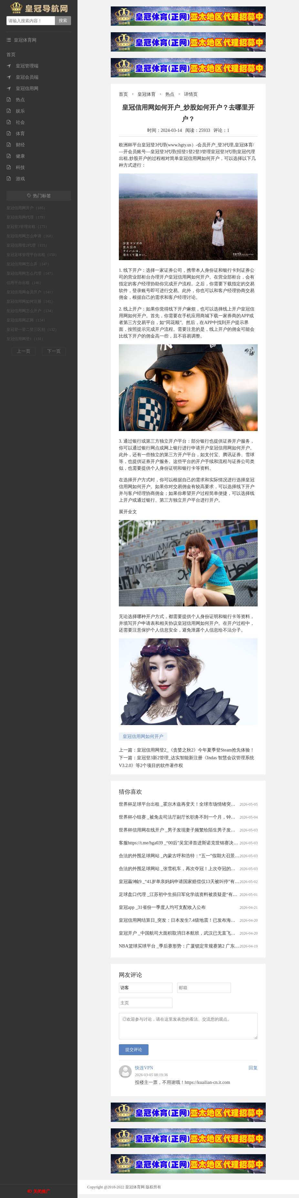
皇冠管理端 (22, 66)
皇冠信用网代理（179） (26, 217)
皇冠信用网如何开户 (143, 736)
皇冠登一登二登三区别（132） (32, 329)
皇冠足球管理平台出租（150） (32, 254)
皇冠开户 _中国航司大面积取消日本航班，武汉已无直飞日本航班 (184, 933)
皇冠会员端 (22, 77)
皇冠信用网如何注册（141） (30, 301)
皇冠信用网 (22, 88)
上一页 (23, 351)
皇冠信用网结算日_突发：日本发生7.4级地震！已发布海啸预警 (181, 920)
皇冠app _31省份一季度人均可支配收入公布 (162, 907)
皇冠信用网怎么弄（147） (28, 264)
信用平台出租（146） (24, 282)
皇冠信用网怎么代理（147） (30, 273)
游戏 (15, 178)
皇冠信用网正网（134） (26, 320)
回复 (253, 1071)
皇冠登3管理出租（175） (27, 226)
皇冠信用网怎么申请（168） (30, 236)
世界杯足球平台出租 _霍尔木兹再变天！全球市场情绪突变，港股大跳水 (191, 804)
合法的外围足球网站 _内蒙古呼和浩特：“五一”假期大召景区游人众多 (188, 855)
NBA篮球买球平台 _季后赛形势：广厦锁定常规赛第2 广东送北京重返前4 (191, 946)
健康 (15, 156)
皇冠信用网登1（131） (25, 339)
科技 (15, 167)
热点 (15, 99)
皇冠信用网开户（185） (26, 208)
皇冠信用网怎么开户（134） (30, 311)
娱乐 (15, 111)
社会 (15, 122)
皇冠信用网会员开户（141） (30, 292)
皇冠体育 (147, 94)
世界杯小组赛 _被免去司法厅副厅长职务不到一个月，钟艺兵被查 (184, 817)
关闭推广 (41, 1191)
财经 (15, 144)
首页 (10, 54)
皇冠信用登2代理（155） (27, 245)
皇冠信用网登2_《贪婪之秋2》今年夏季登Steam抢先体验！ (195, 750)
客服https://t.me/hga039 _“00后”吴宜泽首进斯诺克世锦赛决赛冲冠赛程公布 (192, 842)
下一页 (54, 351)
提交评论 (133, 1053)
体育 (15, 133)
